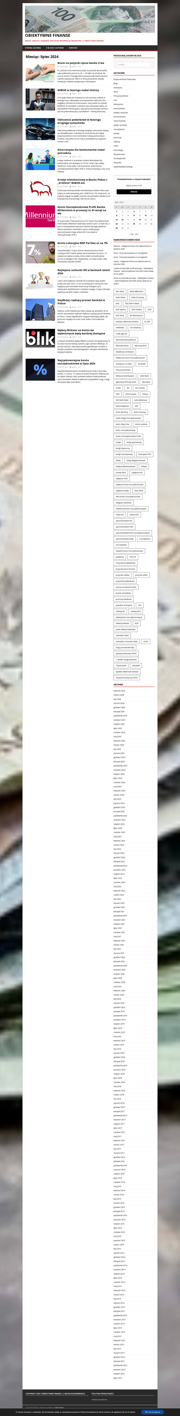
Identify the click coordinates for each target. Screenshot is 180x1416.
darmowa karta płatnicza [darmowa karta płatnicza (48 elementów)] (126, 339)
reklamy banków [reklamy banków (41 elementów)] (122, 623)
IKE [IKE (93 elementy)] (128, 388)
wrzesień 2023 (119, 820)
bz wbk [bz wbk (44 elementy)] (147, 321)
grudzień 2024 (119, 757)
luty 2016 (117, 1199)
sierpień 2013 (119, 1323)
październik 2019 (120, 1015)
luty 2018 (117, 1099)
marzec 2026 (119, 695)
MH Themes (59, 1408)
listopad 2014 (119, 1261)
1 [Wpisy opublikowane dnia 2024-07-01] (116, 211)
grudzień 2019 (119, 1007)
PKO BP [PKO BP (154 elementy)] (133, 557)
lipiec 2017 (118, 1128)
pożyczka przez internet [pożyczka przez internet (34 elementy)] (125, 569)
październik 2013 (120, 1315)
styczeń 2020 (119, 1003)
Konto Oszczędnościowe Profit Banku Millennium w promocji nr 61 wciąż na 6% (82, 210)
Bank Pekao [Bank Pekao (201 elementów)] (121, 297)
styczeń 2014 (119, 1303)
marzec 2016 (119, 1194)
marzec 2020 (119, 995)
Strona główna (33, 48)
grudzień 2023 (119, 807)
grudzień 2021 (119, 907)
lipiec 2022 (118, 878)
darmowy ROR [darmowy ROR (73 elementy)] (140, 345)
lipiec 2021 (118, 928)
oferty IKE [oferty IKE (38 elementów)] (120, 514)
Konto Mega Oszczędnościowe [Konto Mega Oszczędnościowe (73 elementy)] (128, 418)
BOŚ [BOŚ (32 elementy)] (149, 309)
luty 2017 (117, 1149)
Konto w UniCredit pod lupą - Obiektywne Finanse (134, 278)
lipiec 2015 (118, 1228)
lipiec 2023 (118, 828)
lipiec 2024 (118, 778)
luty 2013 (117, 1349)
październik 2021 (120, 915)
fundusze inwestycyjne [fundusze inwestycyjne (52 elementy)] (125, 376)
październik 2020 (120, 965)
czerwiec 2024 (119, 782)
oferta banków (120, 121)
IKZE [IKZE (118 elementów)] (118, 394)
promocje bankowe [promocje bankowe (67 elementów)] (124, 599)
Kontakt (73, 48)
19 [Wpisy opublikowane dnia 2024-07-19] (140, 219)
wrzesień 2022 (119, 870)
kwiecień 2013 (119, 1340)
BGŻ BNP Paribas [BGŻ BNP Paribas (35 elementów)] (132, 303)
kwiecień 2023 (119, 840)
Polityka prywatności (99, 1399)
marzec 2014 (119, 1294)
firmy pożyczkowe (121, 96)
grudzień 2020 (119, 957)
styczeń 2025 (119, 753)
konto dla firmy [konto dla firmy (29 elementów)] (122, 412)
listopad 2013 (119, 1311)
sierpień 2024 (119, 774)
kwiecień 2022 (119, 890)
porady (116, 133)
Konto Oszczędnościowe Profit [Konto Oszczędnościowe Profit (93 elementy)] (128, 436)
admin (74, 66)
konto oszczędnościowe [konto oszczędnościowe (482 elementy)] (125, 430)
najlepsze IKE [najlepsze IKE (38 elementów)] (137, 472)
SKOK (116, 146)
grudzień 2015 (119, 1207)
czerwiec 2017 (119, 1132)
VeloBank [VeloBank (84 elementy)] (136, 665)
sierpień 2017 (119, 1124)
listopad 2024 (119, 761)
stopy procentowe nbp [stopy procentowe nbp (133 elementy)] (125, 647)
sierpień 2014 (119, 1274)
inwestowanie (119, 108)
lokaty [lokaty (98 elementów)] (118, 460)
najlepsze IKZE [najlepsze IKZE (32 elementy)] (122, 478)
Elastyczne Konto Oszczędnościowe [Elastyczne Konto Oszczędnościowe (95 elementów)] (130, 358)
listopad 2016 (119, 1161)
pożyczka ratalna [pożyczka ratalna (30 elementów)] (122, 575)
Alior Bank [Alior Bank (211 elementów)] (120, 291)
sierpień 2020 (119, 974)
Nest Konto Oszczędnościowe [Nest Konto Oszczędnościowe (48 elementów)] (128, 496)
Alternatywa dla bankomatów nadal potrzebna (81, 151)
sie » (137, 234)
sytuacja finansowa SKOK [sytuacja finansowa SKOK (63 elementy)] (126, 653)
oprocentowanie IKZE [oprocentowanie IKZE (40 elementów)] (124, 527)
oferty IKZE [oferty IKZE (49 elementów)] (134, 514)
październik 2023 (120, 816)
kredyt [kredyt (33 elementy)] (118, 442)
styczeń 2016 (119, 1203)
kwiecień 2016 (119, 1190)
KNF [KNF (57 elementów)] (136, 406)
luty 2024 (117, 799)
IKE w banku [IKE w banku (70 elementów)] (140, 388)
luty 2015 (117, 1249)
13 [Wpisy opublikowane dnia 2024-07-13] (146, 215)
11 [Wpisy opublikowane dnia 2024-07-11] (134, 215)
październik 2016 (120, 1165)
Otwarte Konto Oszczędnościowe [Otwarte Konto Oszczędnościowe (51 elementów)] (129, 551)
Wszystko (117, 162)
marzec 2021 (119, 945)
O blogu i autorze (55, 48)
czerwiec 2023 (119, 832)
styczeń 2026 (119, 703)
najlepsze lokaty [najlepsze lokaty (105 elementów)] (122, 490)
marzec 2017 (119, 1145)
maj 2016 (117, 1186)
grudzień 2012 (119, 1357)
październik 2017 (120, 1115)
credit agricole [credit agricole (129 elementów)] (121, 333)
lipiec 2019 (118, 1028)
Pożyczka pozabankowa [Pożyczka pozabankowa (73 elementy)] (125, 563)
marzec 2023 (119, 845)
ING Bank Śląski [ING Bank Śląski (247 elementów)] (122, 400)
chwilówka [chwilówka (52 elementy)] (120, 327)
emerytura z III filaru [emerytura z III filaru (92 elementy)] (124, 364)
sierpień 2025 (119, 724)
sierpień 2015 (119, 1224)
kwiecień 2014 (119, 1290)
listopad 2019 (119, 1011)
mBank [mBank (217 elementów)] (144, 466)
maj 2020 (117, 986)
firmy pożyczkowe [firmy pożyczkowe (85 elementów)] (123, 370)
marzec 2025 (119, 745)
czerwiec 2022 (119, 882)
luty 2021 (117, 949)
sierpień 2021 (119, 924)
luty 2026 (117, 699)
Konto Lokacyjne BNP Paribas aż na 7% (83, 243)
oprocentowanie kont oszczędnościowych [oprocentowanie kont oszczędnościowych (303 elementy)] (133, 533)
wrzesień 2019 (119, 1020)
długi (116, 83)
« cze (131, 234)
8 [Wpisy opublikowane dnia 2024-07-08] (116, 215)
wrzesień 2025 (119, 720)
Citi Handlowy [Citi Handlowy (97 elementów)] (135, 327)
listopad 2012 (119, 1361)
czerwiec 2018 (119, 1082)
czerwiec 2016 (119, 1182)
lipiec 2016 (118, 1178)
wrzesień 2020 (119, 970)
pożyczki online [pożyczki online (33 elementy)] (141, 575)
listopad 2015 (119, 1211)
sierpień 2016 (119, 1174)
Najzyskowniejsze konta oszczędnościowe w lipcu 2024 (76, 362)
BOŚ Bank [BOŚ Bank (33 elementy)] (120, 315)
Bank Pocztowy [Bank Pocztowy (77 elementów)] (137, 297)
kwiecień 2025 (119, 741)
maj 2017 (117, 1136)
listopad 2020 (119, 961)
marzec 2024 (119, 795)
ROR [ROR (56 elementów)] (136, 623)
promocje (118, 137)
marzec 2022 (119, 895)
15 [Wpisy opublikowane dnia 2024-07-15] (117, 219)
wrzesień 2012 (119, 1369)
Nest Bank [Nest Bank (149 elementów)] (139, 490)
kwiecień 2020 (119, 990)
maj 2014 (117, 1286)
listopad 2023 (119, 811)
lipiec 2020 (118, 978)
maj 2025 (117, 736)
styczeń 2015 (119, 1253)
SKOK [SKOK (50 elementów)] (145, 641)
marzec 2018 (119, 1094)
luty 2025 (117, 749)
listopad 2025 (119, 711)
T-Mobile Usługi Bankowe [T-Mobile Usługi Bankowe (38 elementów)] (126, 659)
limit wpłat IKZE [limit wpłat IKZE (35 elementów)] (144, 454)
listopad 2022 (119, 861)
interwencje (118, 104)
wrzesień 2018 (119, 1070)
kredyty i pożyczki (121, 112)
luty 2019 (117, 1049)
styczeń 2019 (119, 1053)
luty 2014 (117, 1299)
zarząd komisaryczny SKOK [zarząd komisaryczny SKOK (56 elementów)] (127, 677)
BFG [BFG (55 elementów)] (117, 303)
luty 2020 (117, 999)
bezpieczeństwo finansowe (125, 79)
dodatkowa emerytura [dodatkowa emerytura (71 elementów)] (125, 352)
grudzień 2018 (119, 1057)
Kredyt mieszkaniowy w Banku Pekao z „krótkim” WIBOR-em (82, 181)
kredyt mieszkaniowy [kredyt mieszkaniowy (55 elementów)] (124, 454)
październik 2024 (120, 765)
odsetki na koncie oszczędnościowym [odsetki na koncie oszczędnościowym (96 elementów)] (131, 508)
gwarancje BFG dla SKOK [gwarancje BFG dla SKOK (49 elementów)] (126, 382)
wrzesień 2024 (119, 770)
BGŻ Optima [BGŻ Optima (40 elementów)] (121, 309)
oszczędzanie (119, 129)
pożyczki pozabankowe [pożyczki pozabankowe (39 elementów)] (125, 581)
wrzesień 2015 (119, 1219)
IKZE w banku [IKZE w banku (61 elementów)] (130, 394)
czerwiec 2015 (119, 1232)
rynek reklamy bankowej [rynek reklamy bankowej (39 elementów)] (125, 629)
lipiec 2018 (118, 1078)
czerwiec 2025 (119, 732)
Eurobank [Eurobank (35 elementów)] (142, 364)
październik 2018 (120, 1065)
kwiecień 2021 (119, 940)
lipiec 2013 (118, 1328)
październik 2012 (120, 1365)
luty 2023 (117, 849)
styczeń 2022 (119, 903)
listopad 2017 (119, 1111)
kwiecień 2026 (119, 691)
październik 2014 (120, 1265)
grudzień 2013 (119, 1307)
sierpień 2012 (119, 1373)
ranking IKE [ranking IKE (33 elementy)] (120, 611)
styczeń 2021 (119, 953)
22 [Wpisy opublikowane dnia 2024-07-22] (117, 224)
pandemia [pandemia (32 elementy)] (120, 557)
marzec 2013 (119, 1344)
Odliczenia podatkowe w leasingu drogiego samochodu (79, 121)
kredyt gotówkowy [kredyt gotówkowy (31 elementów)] (134, 442)
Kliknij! (134, 192)
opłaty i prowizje (120, 125)
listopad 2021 (119, 911)
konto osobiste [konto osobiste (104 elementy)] (141, 424)
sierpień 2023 (119, 824)
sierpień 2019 (119, 1024)
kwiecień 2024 (119, 790)
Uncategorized (119, 158)
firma (116, 92)
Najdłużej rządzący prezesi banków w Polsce (81, 301)
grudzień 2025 (119, 707)
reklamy (117, 142)
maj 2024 (117, 786)
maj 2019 (117, 1036)
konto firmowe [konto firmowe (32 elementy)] (140, 412)
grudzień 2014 (119, 1257)
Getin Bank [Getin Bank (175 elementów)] (144, 376)
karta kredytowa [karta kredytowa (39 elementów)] (122, 406)
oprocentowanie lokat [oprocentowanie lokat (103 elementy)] (125, 539)
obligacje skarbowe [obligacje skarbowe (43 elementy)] (123, 502)
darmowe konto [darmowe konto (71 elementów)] (122, 345)
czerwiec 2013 (119, 1332)
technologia (118, 150)
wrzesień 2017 (119, 1119)
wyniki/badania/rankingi (123, 166)
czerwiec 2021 (119, 932)
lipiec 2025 (118, 728)
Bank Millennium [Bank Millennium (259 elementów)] (136, 291)
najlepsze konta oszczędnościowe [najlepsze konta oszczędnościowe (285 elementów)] (129, 484)
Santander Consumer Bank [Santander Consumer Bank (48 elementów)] (127, 641)
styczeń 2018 (119, 1103)
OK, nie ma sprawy (152, 1412)
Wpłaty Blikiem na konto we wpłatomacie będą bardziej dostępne (81, 331)
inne (115, 100)
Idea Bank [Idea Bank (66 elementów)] (146, 382)
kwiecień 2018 (119, 1090)
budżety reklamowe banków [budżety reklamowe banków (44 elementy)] (127, 321)
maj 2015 (117, 1236)
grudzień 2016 (119, 1157)
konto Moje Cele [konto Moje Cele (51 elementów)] (122, 424)
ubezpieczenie (119, 154)
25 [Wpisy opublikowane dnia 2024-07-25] (134, 224)
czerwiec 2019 (119, 1032)
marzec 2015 (119, 1244)
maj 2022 (117, 886)
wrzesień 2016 (119, 1169)
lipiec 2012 (118, 1378)
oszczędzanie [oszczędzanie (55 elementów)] (121, 545)
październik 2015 (120, 1215)
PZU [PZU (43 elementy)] (140, 605)
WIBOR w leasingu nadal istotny (78, 90)
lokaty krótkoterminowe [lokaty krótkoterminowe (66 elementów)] (125, 466)
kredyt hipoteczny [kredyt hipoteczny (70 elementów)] (123, 448)
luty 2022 (117, 899)
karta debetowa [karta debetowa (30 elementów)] (140, 400)
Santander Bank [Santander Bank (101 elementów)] (122, 635)
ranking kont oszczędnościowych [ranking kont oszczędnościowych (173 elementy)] (129, 617)
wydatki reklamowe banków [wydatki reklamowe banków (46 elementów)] (127, 671)
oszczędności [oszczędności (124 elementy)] (144, 539)
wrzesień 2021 (119, 920)
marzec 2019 (119, 1044)
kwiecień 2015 (119, 1240)
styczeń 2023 (119, 853)
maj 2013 (117, 1336)
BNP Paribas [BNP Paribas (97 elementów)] (137, 309)
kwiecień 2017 (119, 1140)
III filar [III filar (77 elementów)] (118, 388)
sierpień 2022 (119, 874)
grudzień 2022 (119, 857)
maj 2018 (117, 1086)
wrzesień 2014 (119, 1269)
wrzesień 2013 (119, 1319)
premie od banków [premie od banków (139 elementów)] (123, 593)
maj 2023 (117, 836)
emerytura (118, 87)
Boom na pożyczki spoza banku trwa (81, 63)
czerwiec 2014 (119, 1282)
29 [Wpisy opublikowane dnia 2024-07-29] (117, 228)
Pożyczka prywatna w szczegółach (133, 253)
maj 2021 (117, 936)
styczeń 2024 (119, 803)
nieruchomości (120, 116)
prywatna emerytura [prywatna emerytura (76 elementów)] (124, 605)
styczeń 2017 (119, 1153)
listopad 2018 (119, 1061)
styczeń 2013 (119, 1353)
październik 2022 (120, 866)
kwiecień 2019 (119, 1040)
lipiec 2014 (118, 1278)
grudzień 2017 (119, 1107)
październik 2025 (120, 715)
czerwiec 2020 (119, 982)
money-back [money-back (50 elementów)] (121, 472)
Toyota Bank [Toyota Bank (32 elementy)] (121, 665)
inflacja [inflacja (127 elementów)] (145, 394)
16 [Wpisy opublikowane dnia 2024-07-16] (122, 219)
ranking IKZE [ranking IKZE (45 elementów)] (136, 611)
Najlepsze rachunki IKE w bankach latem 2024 (84, 271)
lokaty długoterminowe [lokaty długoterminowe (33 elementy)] (135, 460)
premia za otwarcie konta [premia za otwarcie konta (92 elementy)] (126, 587)
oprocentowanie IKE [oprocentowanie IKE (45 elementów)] (124, 521)
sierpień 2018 (119, 1074)
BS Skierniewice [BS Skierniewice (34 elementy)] (136, 315)
